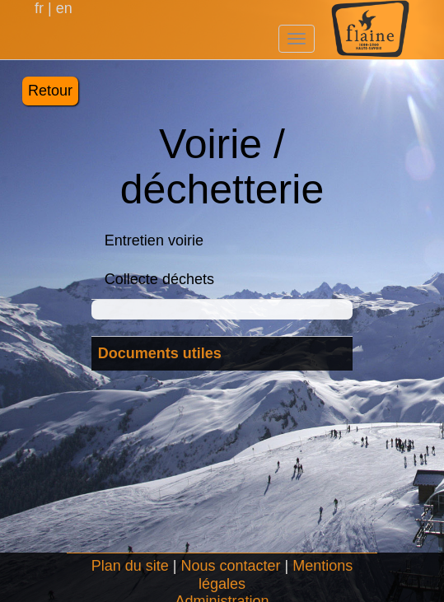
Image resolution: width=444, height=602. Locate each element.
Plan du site (130, 566)
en (62, 8)
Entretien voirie (154, 240)
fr (41, 8)
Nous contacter (230, 566)
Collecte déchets (159, 279)
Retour (50, 90)
